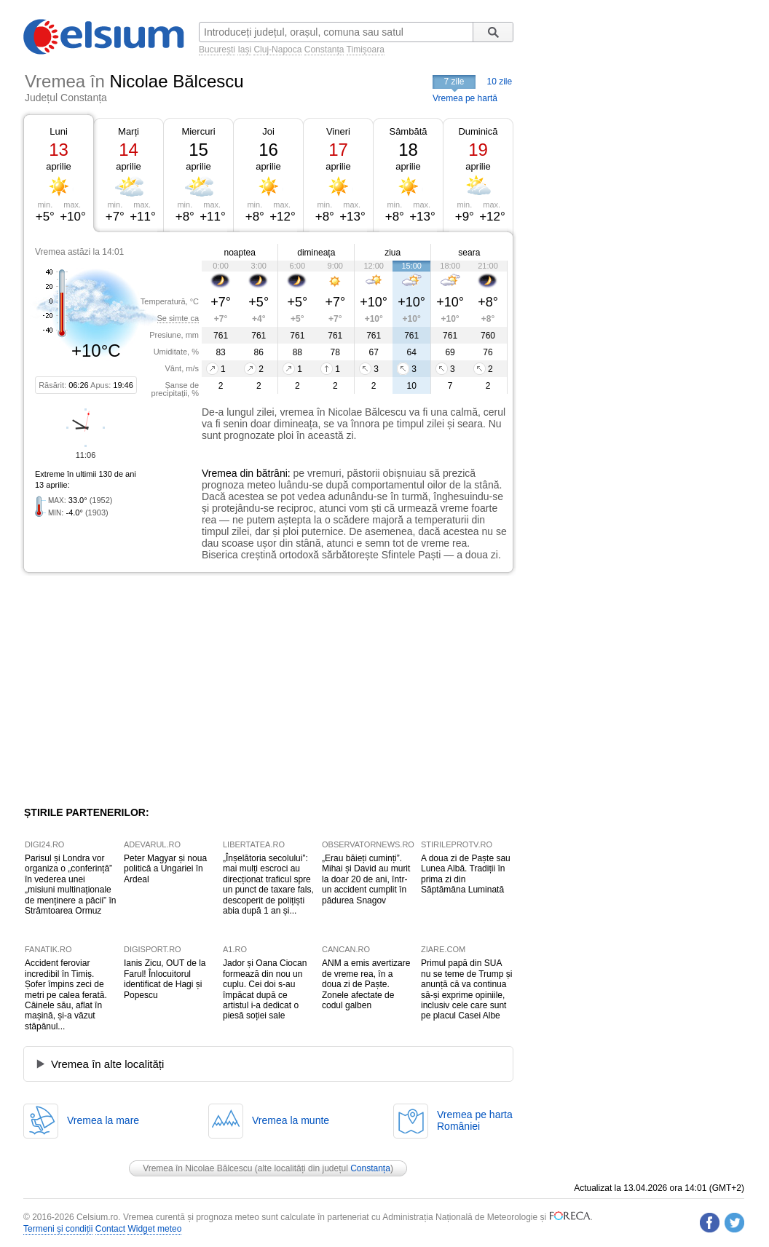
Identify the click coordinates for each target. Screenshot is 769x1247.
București (217, 49)
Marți (128, 131)
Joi (268, 131)
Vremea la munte (290, 1120)
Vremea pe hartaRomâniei (475, 1120)
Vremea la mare (103, 1120)
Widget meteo (154, 1229)
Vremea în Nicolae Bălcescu (197, 1168)
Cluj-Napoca (277, 49)
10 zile (500, 81)
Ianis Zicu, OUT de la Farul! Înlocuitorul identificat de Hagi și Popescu (165, 978)
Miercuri (198, 131)
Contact (110, 1229)
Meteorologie (512, 1217)
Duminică (477, 131)
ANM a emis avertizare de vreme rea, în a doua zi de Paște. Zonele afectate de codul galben (366, 984)
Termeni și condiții (57, 1229)
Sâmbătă (408, 131)
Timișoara (365, 49)
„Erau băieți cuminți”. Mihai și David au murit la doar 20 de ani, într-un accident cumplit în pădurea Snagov (366, 879)
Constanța (324, 49)
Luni (59, 131)
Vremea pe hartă (465, 98)
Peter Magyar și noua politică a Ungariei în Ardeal (165, 868)
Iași (244, 49)
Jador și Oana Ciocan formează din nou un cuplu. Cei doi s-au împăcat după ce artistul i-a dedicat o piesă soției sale (265, 989)
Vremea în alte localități (107, 1064)
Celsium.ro (97, 1217)
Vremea (219, 473)
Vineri (338, 131)
